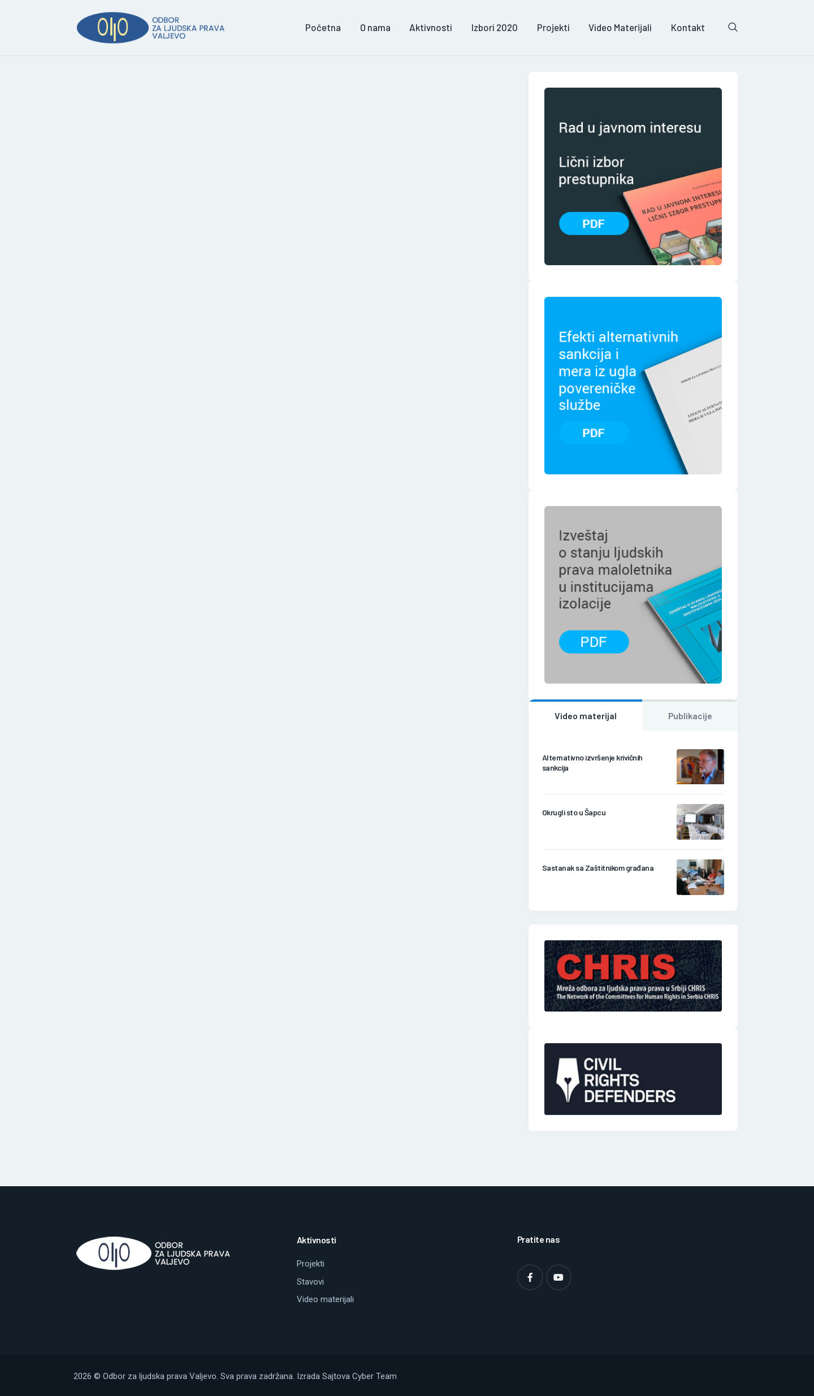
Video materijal (586, 715)
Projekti (310, 1264)
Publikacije (690, 715)
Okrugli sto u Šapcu (574, 812)
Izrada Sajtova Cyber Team (347, 1376)
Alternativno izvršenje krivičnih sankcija (592, 762)
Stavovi (310, 1282)
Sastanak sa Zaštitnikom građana (598, 867)
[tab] (585, 715)
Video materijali (325, 1299)
